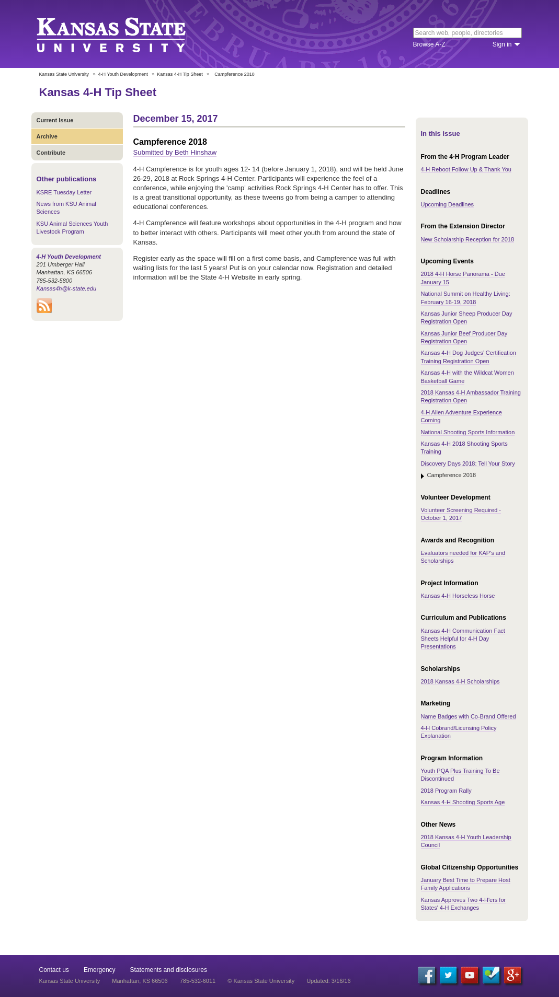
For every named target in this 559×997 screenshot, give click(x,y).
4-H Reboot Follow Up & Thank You (466, 169)
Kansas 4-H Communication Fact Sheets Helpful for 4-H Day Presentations (463, 639)
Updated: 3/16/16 (328, 981)
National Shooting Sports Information (468, 432)
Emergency (100, 969)
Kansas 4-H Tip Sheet (180, 74)
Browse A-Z (429, 44)
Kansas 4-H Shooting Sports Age (463, 802)
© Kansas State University (260, 981)
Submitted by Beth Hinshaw (175, 152)
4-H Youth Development (123, 74)
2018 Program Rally (446, 790)
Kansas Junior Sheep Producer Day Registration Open (466, 317)
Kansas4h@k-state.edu (67, 288)
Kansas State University (124, 34)
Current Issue (55, 120)
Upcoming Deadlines (447, 204)
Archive (47, 136)
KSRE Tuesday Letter (64, 192)
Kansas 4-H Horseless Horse (458, 596)
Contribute (51, 152)
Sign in (502, 44)
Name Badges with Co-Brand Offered (468, 716)
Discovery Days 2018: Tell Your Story (468, 463)
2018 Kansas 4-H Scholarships (460, 681)
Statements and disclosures (168, 969)
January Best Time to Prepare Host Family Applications (465, 884)
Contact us (54, 969)
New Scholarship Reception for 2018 (468, 239)
